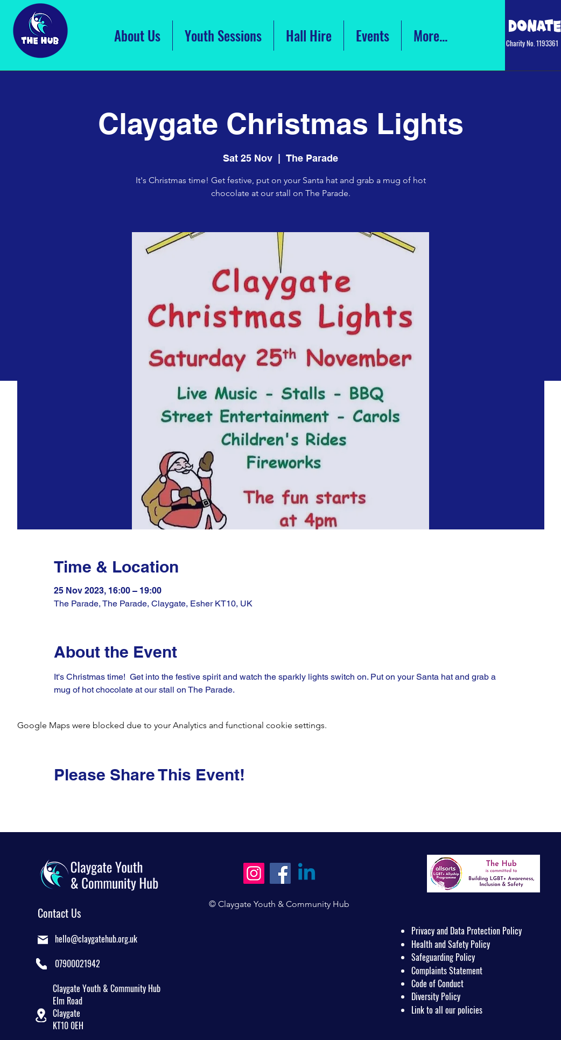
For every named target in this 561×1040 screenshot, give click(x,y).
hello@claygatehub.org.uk (96, 938)
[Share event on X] (85, 803)
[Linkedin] (306, 873)
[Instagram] (253, 873)
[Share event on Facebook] (59, 803)
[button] (41, 1015)
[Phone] (41, 963)
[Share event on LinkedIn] (112, 803)
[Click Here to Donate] (534, 26)
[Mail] (43, 939)
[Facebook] (280, 873)
